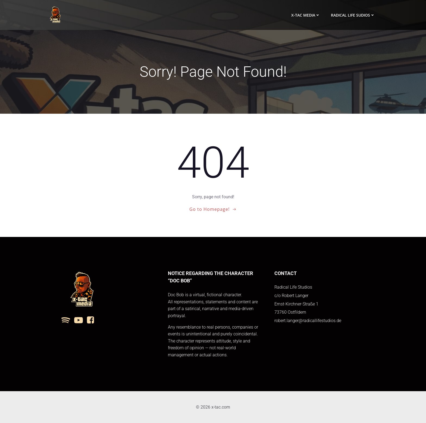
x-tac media (305, 15)
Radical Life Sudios (353, 15)
